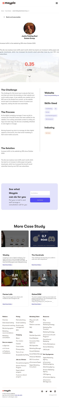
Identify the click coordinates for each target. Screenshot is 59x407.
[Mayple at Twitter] (46, 391)
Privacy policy (20, 349)
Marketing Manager (35, 348)
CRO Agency (47, 374)
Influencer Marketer (35, 356)
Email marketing (21, 322)
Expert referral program (20, 371)
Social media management (20, 326)
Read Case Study (7, 264)
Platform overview (35, 324)
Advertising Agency (48, 367)
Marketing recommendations (7, 332)
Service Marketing (48, 347)
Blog (44, 320)
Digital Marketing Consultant (35, 366)
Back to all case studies (13, 17)
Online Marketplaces (49, 344)
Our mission (19, 341)
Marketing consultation (6, 336)
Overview (5, 320)
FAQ (31, 327)
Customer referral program (21, 376)
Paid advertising (20, 320)
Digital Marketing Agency (48, 358)
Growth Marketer (35, 351)
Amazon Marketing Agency (48, 370)
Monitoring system (7, 328)
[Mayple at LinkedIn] (55, 391)
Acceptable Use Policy (22, 355)
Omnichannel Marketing (47, 340)
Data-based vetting (8, 322)
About (18, 338)
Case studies (20, 346)
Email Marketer (34, 338)
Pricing (18, 316)
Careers (18, 343)
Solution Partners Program (21, 366)
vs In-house (5, 348)
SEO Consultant (34, 359)
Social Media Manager (36, 354)
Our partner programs (22, 363)
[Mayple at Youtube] (50, 391)
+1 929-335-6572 (18, 395)
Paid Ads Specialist (35, 335)
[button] (56, 3)
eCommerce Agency (49, 377)
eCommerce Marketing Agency (48, 363)
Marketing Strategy (48, 332)
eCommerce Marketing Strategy (48, 323)
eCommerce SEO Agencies (47, 380)
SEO (17, 330)
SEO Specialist (34, 345)
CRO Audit (46, 349)
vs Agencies (5, 345)
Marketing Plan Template (47, 328)
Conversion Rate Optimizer (34, 342)
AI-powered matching (8, 325)
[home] (8, 3)
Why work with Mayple (34, 321)
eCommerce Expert (35, 362)
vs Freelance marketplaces (6, 352)
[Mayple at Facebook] (42, 391)
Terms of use (19, 352)
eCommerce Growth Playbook (49, 335)
